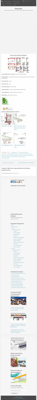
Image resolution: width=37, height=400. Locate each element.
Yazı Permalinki (6, 158)
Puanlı (12, 228)
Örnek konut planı (15, 275)
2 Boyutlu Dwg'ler (16, 229)
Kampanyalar (9, 3)
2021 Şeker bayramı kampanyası (18, 273)
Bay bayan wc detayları (7, 126)
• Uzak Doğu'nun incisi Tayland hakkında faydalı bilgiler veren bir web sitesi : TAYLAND (18, 331)
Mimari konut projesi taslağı (17, 278)
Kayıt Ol (9, 5)
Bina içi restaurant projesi (16, 282)
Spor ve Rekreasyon (18, 245)
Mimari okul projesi (15, 276)
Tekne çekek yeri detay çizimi (19, 146)
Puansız (13, 248)
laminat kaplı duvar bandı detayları (17, 156)
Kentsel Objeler (17, 240)
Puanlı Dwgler (7, 1)
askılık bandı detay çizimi (23, 154)
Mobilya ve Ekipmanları (19, 242)
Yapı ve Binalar (17, 247)
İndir (7, 108)
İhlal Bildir (14, 398)
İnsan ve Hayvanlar (18, 239)
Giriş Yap (4, 5)
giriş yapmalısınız (15, 173)
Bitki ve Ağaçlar (17, 232)
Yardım (14, 5)
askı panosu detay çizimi (12, 154)
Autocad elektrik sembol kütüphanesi (26, 162)
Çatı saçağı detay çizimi (7, 145)
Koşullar (19, 398)
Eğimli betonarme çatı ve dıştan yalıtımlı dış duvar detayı (20, 127)
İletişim (23, 398)
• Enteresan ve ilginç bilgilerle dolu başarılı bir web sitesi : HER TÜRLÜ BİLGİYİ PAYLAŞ (18, 325)
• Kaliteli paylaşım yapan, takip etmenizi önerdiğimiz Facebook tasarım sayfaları (17, 309)
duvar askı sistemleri (17, 155)
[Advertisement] (18, 32)
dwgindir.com (15, 152)
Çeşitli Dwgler (17, 234)
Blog (3, 3)
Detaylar (26, 152)
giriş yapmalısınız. (14, 219)
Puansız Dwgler (16, 1)
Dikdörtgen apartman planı (17, 286)
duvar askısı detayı (27, 155)
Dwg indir (18, 8)
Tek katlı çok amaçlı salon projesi (18, 279)
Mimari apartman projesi (16, 281)
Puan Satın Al (17, 3)
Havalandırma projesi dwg (8, 162)
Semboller (16, 243)
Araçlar (15, 231)
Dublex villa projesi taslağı (17, 284)
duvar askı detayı (9, 155)
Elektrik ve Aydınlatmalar (19, 237)
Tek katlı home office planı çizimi (18, 287)
